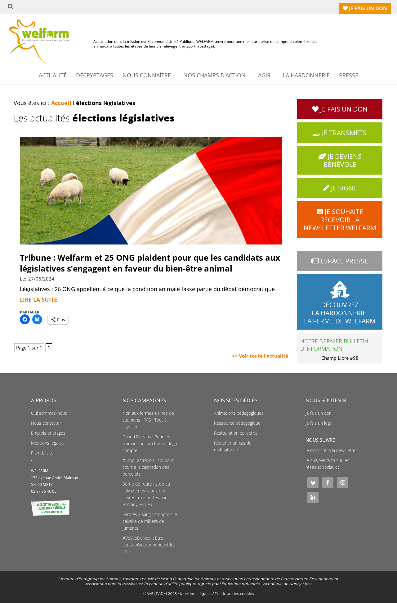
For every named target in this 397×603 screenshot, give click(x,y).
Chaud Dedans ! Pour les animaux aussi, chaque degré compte (151, 443)
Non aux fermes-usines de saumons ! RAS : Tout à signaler (148, 420)
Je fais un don (319, 413)
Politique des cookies (234, 593)
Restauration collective (236, 433)
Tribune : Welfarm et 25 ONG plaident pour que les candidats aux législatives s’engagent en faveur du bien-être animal (150, 263)
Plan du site (42, 453)
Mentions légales (47, 443)
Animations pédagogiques (239, 413)
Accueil (61, 103)
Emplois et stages (48, 433)
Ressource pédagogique (237, 423)
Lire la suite (38, 299)
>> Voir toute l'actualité (260, 356)
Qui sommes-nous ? (50, 413)
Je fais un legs (319, 423)
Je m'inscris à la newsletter (331, 450)
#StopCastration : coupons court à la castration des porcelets (148, 467)
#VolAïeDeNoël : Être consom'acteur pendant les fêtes (149, 545)
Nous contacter (46, 423)
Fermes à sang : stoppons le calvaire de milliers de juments (150, 521)
